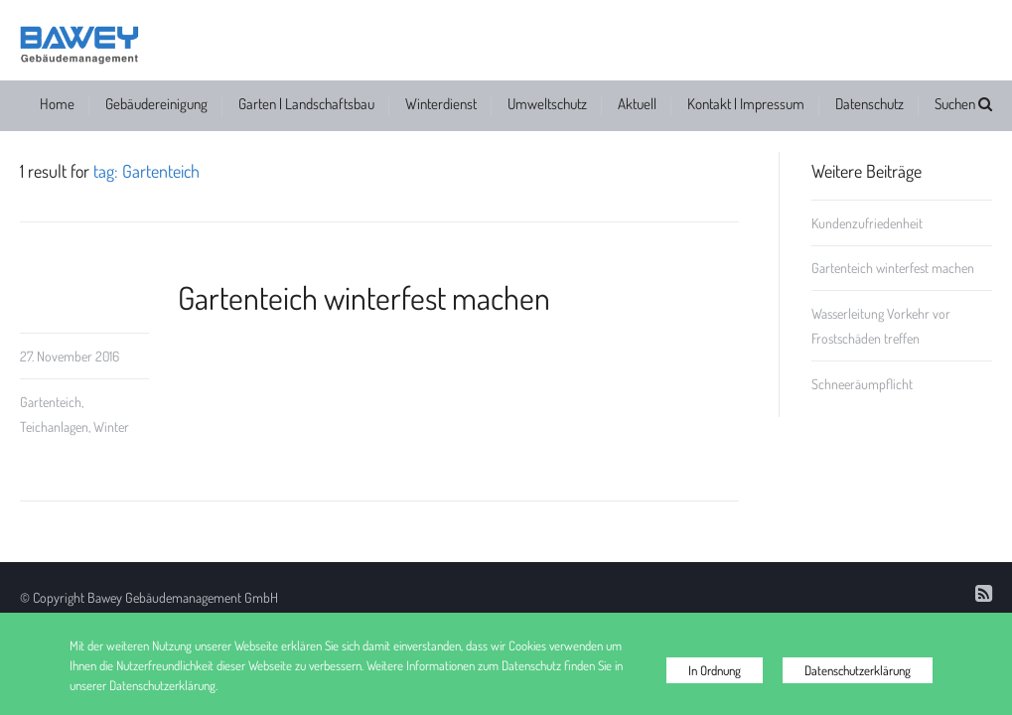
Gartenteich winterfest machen (364, 297)
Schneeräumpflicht (862, 383)
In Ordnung (714, 670)
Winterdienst (441, 103)
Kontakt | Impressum (745, 103)
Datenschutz (869, 103)
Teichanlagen (54, 426)
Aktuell (637, 103)
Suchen (963, 103)
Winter (111, 426)
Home (57, 103)
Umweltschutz (547, 103)
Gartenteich (50, 401)
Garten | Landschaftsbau (306, 103)
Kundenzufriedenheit (867, 222)
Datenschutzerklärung (857, 670)
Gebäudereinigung (156, 103)
